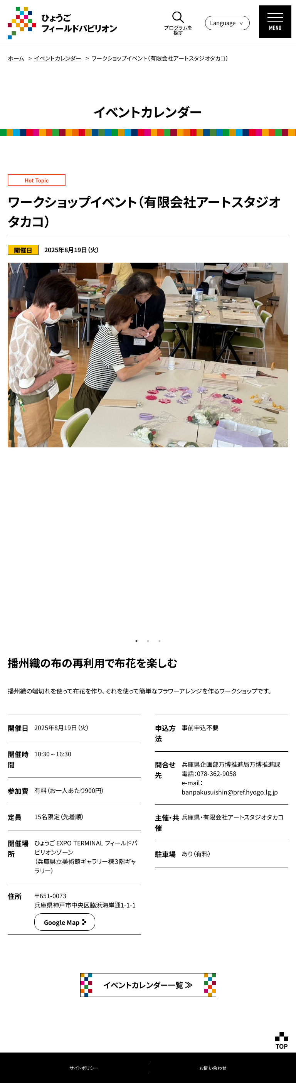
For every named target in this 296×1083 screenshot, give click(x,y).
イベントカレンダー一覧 (144, 984)
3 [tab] (159, 641)
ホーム (16, 58)
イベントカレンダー (57, 58)
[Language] (227, 23)
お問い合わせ (213, 1067)
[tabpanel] (148, 355)
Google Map (61, 921)
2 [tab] (148, 641)
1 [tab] (136, 641)
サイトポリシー (84, 1067)
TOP (282, 1046)
